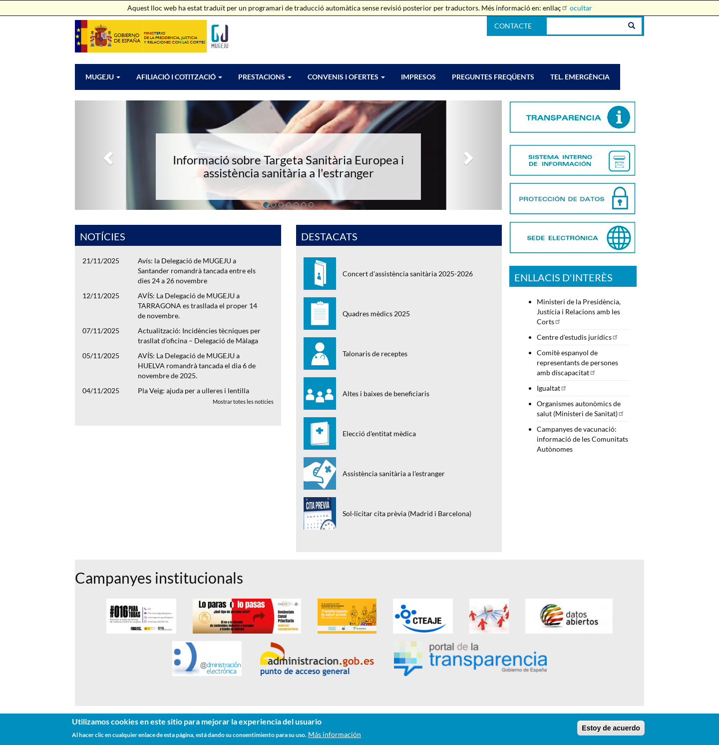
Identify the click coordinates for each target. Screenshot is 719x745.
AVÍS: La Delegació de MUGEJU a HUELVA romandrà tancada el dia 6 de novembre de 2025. (197, 365)
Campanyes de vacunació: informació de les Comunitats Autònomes (582, 439)
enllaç (555, 7)
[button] (107, 155)
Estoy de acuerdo (611, 731)
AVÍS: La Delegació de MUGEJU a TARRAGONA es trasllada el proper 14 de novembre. (197, 305)
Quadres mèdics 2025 (376, 313)
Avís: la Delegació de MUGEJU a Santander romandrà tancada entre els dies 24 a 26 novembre (197, 270)
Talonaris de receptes (375, 353)
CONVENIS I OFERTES (346, 76)
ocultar (581, 7)
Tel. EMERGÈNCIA (580, 76)
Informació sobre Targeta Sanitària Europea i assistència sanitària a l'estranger (288, 166)
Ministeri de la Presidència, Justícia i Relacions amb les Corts (579, 311)
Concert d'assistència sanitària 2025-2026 (408, 273)
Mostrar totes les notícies (243, 402)
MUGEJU (102, 76)
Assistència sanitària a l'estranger (394, 473)
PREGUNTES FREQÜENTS (493, 76)
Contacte (513, 25)
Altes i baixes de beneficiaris (386, 393)
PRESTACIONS (265, 76)
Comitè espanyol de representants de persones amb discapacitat (577, 362)
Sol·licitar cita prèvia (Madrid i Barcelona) (407, 513)
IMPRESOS (418, 76)
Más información (334, 737)
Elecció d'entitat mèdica (379, 433)
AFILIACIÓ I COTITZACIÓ (179, 76)
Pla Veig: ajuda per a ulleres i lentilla (193, 390)
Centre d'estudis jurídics (578, 337)
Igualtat (552, 388)
